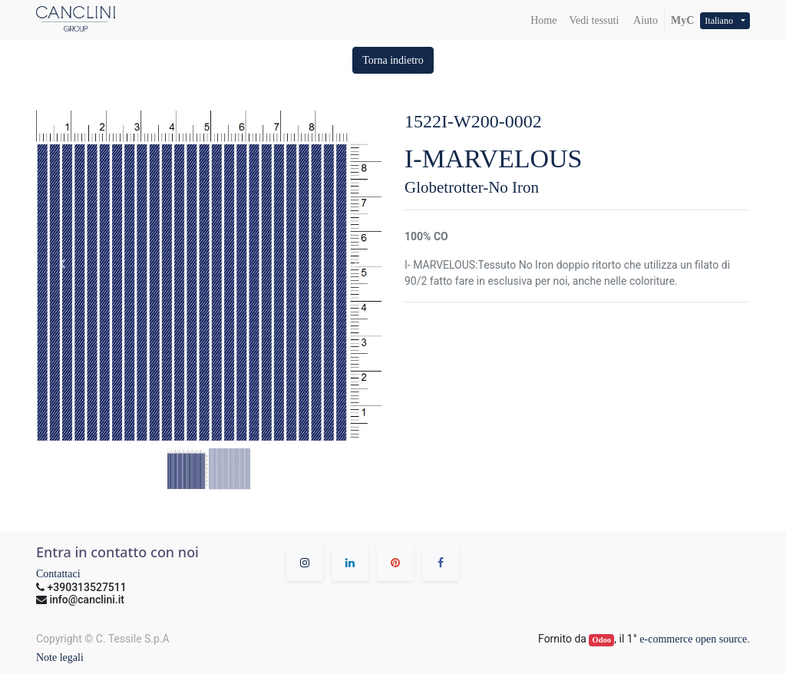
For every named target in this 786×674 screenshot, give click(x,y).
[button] (393, 60)
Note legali (60, 657)
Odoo (602, 640)
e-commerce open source (693, 639)
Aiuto (644, 20)
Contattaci (58, 574)
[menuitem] (543, 20)
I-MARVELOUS (494, 158)
